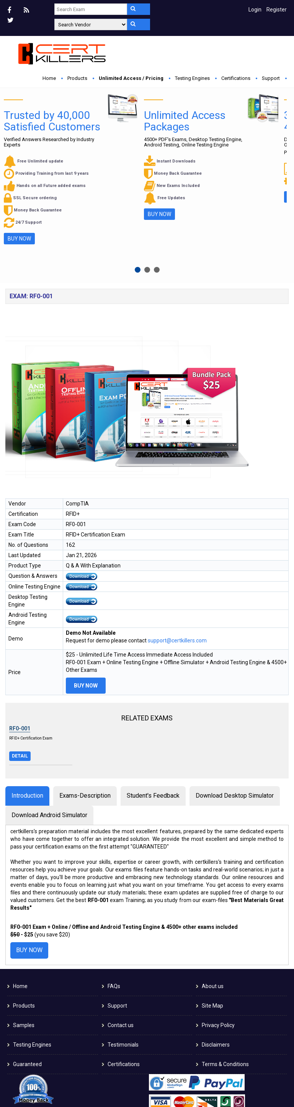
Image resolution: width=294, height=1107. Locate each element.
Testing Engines (192, 78)
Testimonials (123, 962)
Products (77, 78)
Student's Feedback (153, 712)
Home (49, 78)
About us (213, 903)
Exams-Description (85, 712)
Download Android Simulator (49, 731)
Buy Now (93, 172)
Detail (20, 672)
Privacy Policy (218, 942)
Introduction (27, 712)
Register (276, 10)
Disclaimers (216, 962)
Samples (23, 942)
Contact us (121, 942)
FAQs (114, 903)
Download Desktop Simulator (235, 712)
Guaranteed (27, 981)
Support (271, 78)
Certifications (235, 78)
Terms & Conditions (225, 981)
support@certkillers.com (177, 557)
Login (254, 10)
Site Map (212, 923)
